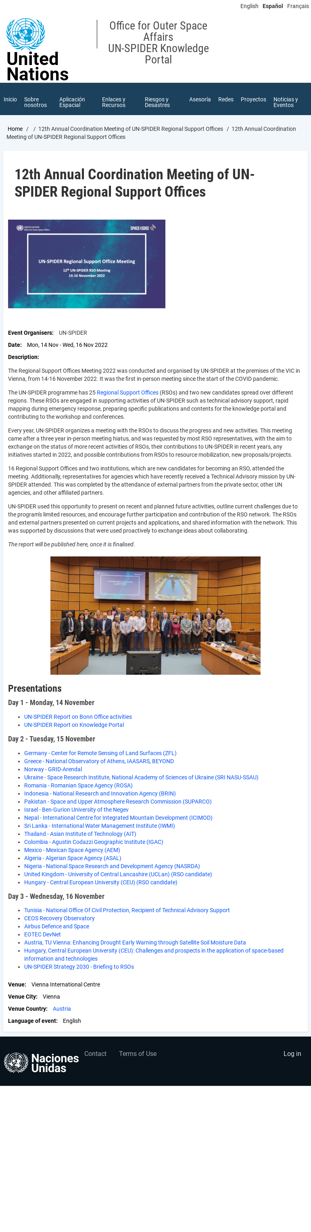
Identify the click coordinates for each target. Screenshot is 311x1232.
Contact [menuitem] (95, 1054)
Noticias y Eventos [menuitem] (285, 102)
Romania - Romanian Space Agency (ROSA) (78, 785)
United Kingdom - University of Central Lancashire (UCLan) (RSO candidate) (118, 874)
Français (298, 6)
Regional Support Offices (128, 392)
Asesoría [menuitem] (200, 99)
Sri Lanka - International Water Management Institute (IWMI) (99, 826)
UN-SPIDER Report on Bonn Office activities (78, 717)
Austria (62, 1008)
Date (14, 345)
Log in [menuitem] (292, 1054)
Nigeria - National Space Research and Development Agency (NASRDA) (112, 866)
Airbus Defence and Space (56, 926)
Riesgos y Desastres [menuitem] (157, 102)
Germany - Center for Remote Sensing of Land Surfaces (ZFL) (100, 753)
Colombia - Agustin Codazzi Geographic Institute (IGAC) (93, 842)
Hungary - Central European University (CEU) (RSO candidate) (100, 882)
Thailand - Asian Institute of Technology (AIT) (80, 834)
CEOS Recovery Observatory (59, 918)
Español (273, 6)
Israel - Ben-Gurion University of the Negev (76, 809)
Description (23, 357)
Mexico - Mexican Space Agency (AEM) (72, 850)
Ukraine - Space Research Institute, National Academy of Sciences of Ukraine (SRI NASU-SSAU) (141, 777)
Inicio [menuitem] (10, 99)
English (249, 6)
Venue (16, 984)
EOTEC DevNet (42, 934)
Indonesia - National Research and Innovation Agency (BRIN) (100, 793)
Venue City (22, 996)
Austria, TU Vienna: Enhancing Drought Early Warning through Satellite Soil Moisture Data (135, 942)
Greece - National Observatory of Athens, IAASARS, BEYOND (99, 761)
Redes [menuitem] (226, 99)
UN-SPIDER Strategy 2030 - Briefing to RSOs (79, 966)
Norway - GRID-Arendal (53, 769)
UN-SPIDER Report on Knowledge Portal (74, 725)
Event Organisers (30, 333)
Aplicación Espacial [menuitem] (72, 102)
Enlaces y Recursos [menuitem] (113, 102)
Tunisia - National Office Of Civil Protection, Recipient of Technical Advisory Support (127, 910)
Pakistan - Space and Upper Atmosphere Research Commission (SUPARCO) (118, 801)
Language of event (32, 1021)
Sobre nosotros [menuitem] (35, 102)
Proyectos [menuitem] (253, 99)
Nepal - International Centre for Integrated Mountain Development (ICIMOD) (118, 817)
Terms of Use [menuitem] (138, 1054)
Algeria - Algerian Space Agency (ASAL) (72, 858)
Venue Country (27, 1008)
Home (15, 129)
